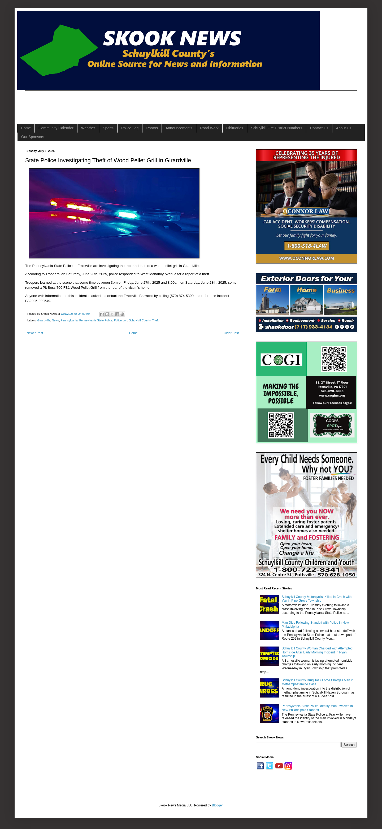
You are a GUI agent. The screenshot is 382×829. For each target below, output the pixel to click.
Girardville (43, 320)
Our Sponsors (32, 137)
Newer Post (35, 333)
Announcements (179, 128)
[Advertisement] (121, 102)
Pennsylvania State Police (95, 320)
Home (26, 128)
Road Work (209, 128)
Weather (88, 128)
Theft (155, 320)
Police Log (129, 128)
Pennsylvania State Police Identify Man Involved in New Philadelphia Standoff (317, 708)
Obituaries (234, 128)
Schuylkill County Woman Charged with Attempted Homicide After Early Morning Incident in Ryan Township (317, 652)
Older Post (231, 333)
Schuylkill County (139, 320)
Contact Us (319, 128)
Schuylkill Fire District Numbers (276, 128)
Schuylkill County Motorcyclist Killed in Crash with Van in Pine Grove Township (316, 598)
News (55, 320)
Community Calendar (55, 128)
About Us (343, 128)
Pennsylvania (68, 320)
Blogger (217, 805)
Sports (108, 128)
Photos (152, 128)
